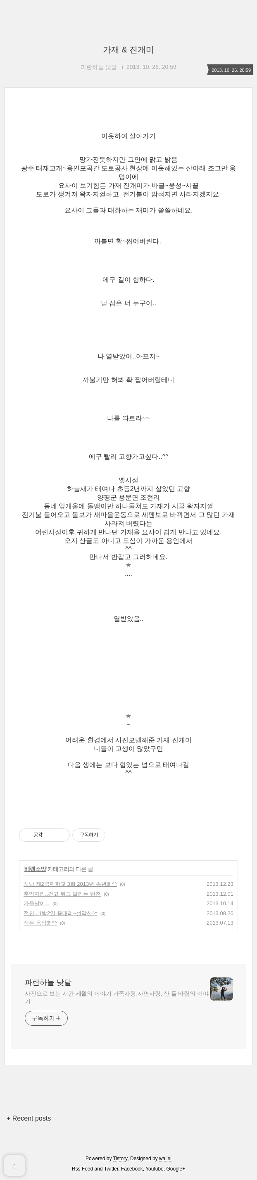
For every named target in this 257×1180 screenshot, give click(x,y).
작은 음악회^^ (40, 923)
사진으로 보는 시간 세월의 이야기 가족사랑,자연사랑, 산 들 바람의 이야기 (117, 997)
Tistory (120, 1158)
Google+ (175, 1169)
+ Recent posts (29, 1118)
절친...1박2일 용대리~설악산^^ (61, 913)
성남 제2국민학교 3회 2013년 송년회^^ (70, 884)
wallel (165, 1158)
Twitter (111, 1169)
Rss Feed (82, 1169)
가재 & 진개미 (128, 49)
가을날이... (37, 903)
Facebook (132, 1169)
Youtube (154, 1169)
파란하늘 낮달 (48, 982)
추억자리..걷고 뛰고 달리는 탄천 (62, 894)
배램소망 (35, 869)
